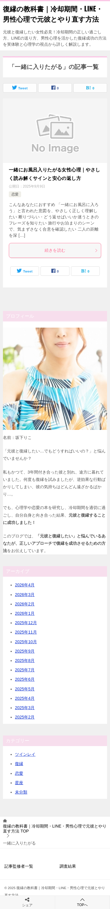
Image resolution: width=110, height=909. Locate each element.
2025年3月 (25, 707)
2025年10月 (26, 641)
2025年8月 (25, 660)
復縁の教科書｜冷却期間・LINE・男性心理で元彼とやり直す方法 (53, 14)
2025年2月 (25, 717)
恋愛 (14, 194)
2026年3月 (25, 594)
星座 (19, 782)
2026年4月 (25, 585)
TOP (54, 828)
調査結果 (68, 866)
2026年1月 (25, 613)
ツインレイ (25, 754)
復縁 (19, 763)
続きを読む (71, 250)
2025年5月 (25, 689)
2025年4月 (25, 698)
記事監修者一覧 (18, 866)
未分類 (21, 792)
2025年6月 (25, 679)
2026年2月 (25, 604)
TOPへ (83, 902)
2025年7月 (25, 670)
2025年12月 (26, 622)
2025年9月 (25, 651)
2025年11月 (26, 632)
